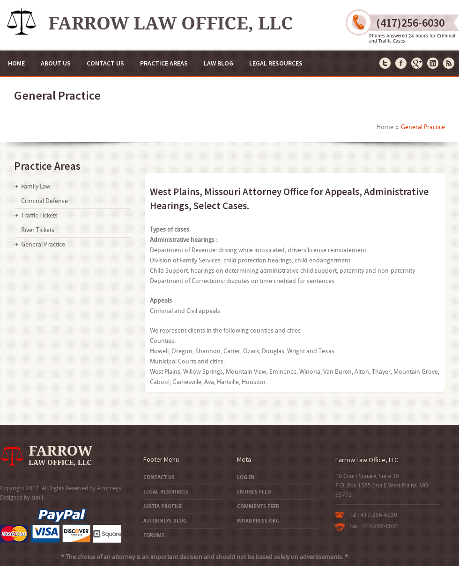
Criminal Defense (44, 200)
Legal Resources (276, 63)
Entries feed (254, 492)
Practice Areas (164, 63)
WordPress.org (258, 521)
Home (16, 63)
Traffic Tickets (39, 215)
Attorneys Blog (165, 521)
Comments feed (258, 506)
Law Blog (218, 63)
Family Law (36, 186)
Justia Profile (162, 506)
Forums (153, 535)
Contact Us (105, 63)
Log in (246, 477)
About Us (56, 63)
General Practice (43, 244)
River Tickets (37, 229)
